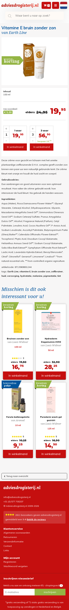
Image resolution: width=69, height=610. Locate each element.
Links (6, 550)
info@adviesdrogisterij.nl (17, 497)
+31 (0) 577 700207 (13, 501)
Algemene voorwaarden (16, 532)
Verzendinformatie (13, 541)
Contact (7, 546)
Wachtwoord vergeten (15, 566)
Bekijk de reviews (36, 519)
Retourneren (10, 537)
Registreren (9, 561)
